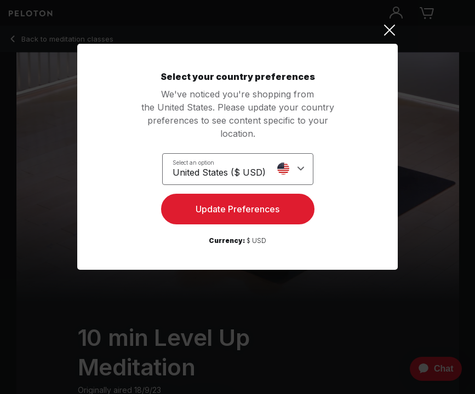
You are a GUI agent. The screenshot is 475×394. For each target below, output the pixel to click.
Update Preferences (237, 209)
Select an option (193, 162)
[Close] (237, 30)
